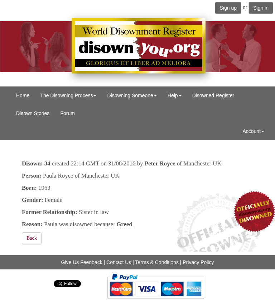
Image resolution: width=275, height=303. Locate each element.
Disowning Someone (131, 95)
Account (253, 131)
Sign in (261, 8)
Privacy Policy (198, 262)
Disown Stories (32, 113)
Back (31, 238)
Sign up (227, 8)
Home (22, 95)
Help (175, 95)
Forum (67, 113)
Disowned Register (213, 95)
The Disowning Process (68, 95)
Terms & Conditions (157, 262)
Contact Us (118, 262)
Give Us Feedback (81, 262)
